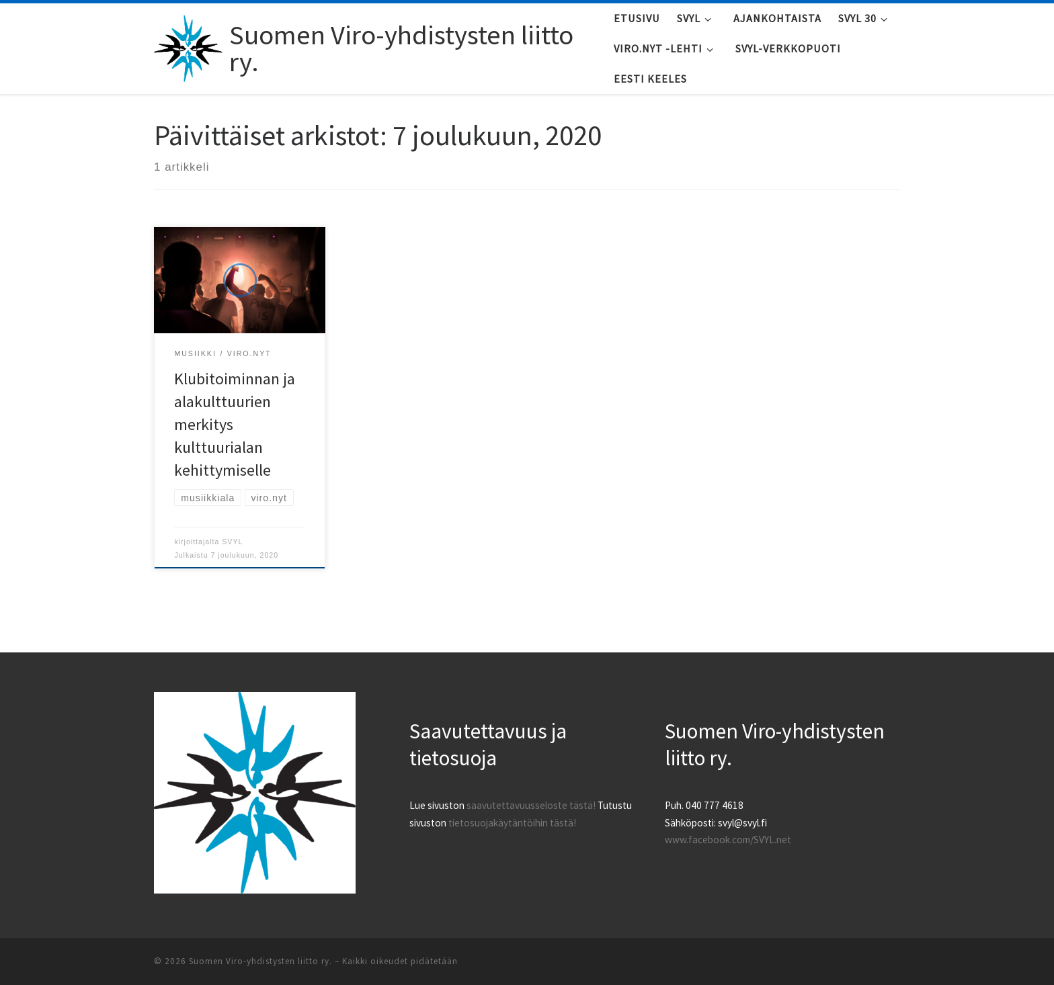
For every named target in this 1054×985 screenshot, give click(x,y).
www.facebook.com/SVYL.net (728, 839)
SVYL (232, 542)
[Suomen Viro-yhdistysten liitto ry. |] (189, 45)
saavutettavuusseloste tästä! (531, 805)
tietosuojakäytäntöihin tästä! (512, 822)
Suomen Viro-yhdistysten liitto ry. (260, 961)
